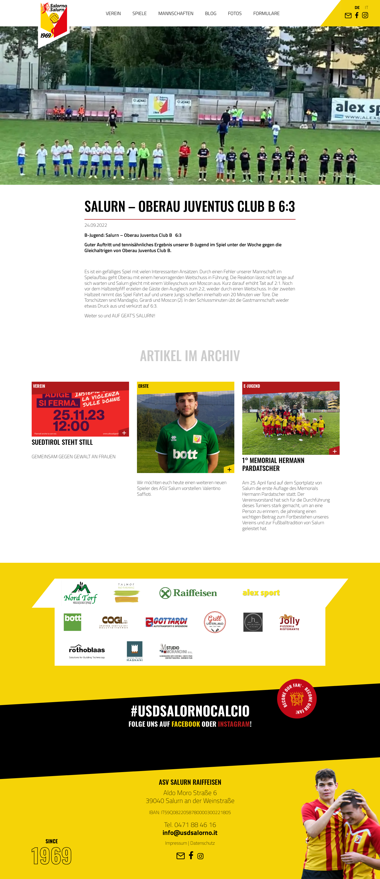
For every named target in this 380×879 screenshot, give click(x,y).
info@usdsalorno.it (190, 832)
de (357, 7)
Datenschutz (202, 843)
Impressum (176, 843)
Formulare (266, 13)
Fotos (235, 13)
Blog (210, 13)
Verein (113, 13)
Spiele (139, 13)
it (366, 7)
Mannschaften (175, 13)
